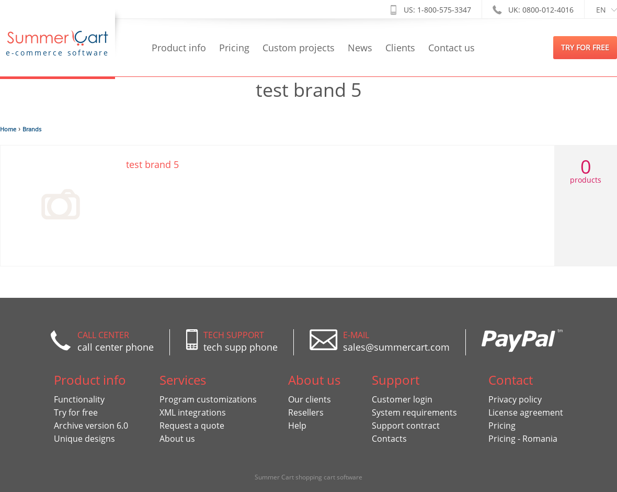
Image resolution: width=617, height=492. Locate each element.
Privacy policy (515, 399)
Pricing (234, 47)
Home (8, 129)
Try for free (76, 412)
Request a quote (191, 425)
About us (177, 438)
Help (297, 425)
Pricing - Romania (522, 438)
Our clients (309, 399)
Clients (400, 47)
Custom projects (298, 47)
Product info (179, 47)
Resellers (306, 412)
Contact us (451, 47)
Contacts (389, 438)
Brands (31, 129)
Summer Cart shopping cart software (308, 477)
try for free (585, 47)
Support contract (406, 425)
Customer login (402, 399)
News (360, 47)
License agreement (525, 412)
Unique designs (84, 438)
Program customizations (208, 399)
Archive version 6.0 (91, 425)
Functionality (79, 399)
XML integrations (192, 412)
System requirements (414, 412)
